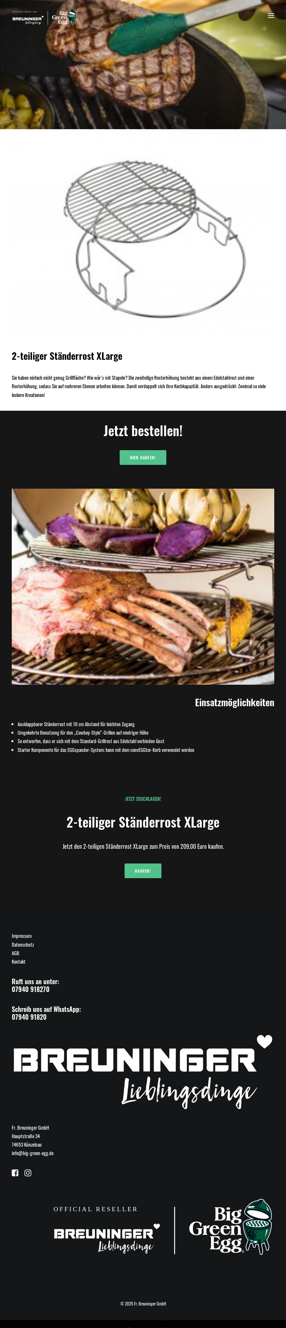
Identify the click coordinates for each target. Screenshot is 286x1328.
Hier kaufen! (143, 457)
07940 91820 (29, 1017)
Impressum (22, 935)
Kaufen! (143, 871)
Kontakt (18, 961)
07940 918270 (31, 989)
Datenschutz (23, 944)
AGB (15, 952)
